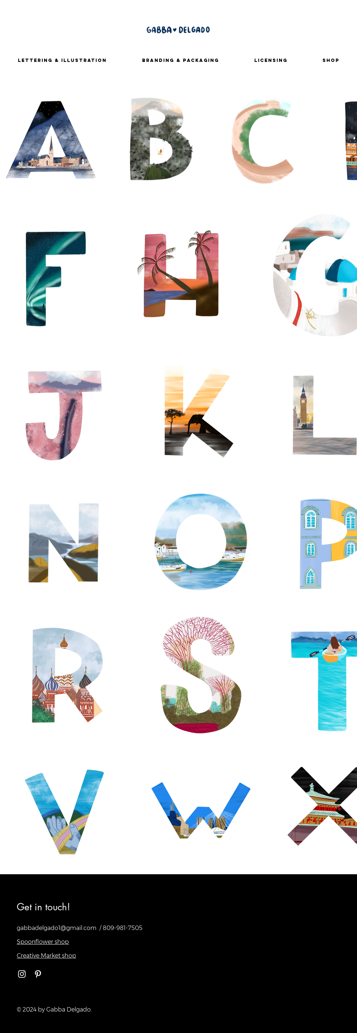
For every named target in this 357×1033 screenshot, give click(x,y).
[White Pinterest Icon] (38, 974)
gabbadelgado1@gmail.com (57, 927)
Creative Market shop (46, 955)
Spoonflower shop (43, 941)
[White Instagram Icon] (22, 974)
